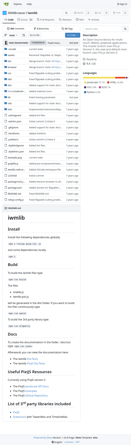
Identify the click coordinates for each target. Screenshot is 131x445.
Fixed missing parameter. (61, 42)
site (10, 103)
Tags (67, 28)
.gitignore (13, 127)
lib (9, 97)
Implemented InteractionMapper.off (48, 109)
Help (29, 4)
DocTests (32, 359)
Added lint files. (37, 115)
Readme (90, 59)
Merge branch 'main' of (42, 61)
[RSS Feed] (66, 12)
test (10, 109)
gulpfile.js (13, 163)
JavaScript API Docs (37, 386)
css (9, 73)
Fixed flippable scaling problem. (46, 73)
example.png (15, 157)
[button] (24, 35)
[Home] (6, 4)
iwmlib (32, 12)
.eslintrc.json (14, 121)
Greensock (19, 417)
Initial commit (36, 175)
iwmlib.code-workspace (20, 169)
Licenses (69, 442)
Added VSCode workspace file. (45, 169)
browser (12, 67)
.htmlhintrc (14, 133)
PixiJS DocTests (36, 363)
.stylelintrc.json (16, 151)
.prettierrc (13, 139)
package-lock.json (17, 181)
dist (10, 79)
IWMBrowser (17, 12)
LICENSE (12, 175)
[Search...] (125, 29)
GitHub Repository (36, 395)
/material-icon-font (21, 91)
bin (9, 61)
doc (10, 85)
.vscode (12, 49)
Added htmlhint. (37, 133)
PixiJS (16, 412)
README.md (14, 193)
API (77, 442)
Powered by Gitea (42, 437)
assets (11, 55)
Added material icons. (40, 91)
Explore (18, 4)
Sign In (122, 4)
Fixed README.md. (39, 193)
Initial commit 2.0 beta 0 (42, 121)
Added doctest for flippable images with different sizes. (58, 187)
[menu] (57, 442)
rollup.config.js (16, 199)
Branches (41, 28)
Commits (15, 28)
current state (36, 49)
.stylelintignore (16, 145)
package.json (15, 187)
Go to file (34, 35)
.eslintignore (14, 115)
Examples (31, 391)
